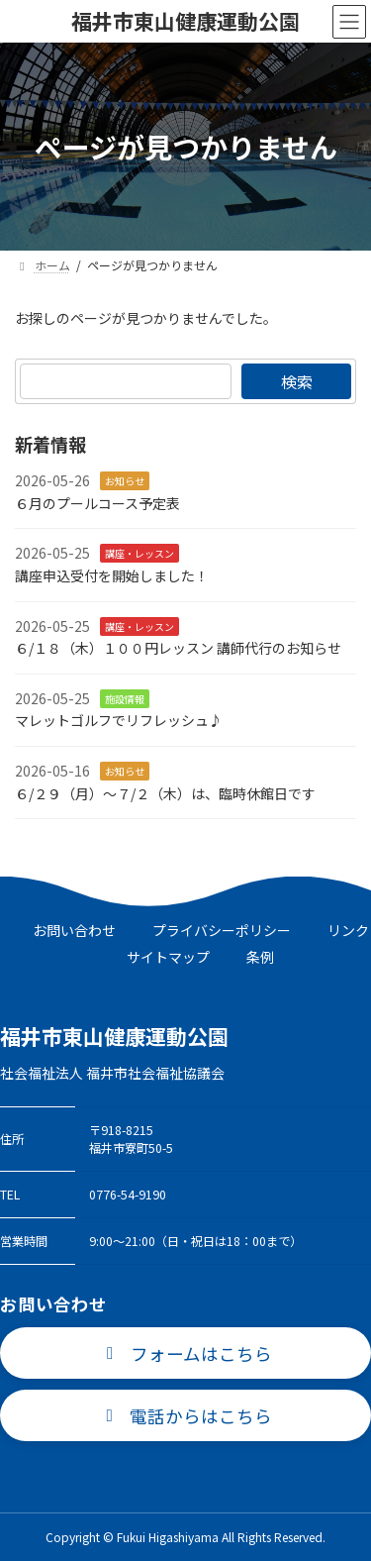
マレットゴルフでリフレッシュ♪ (119, 721)
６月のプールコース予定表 (97, 503)
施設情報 (124, 698)
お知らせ (124, 480)
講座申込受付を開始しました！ (112, 575)
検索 (297, 381)
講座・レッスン (139, 554)
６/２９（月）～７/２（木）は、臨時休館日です (165, 793)
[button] (185, 1353)
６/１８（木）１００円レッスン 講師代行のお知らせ (178, 648)
